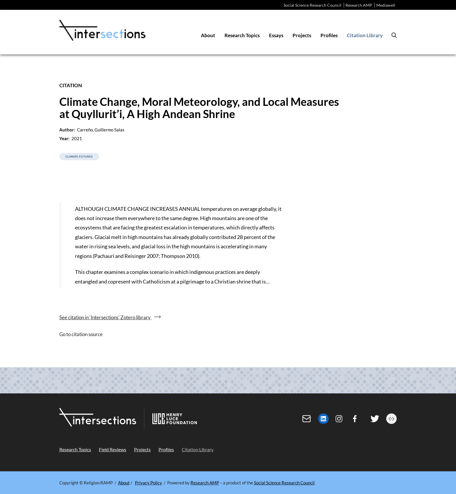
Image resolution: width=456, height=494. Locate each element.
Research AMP (358, 5)
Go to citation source (81, 334)
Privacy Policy (148, 482)
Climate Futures (79, 156)
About (124, 482)
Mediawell (385, 5)
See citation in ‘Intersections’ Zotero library (105, 317)
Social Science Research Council (312, 5)
